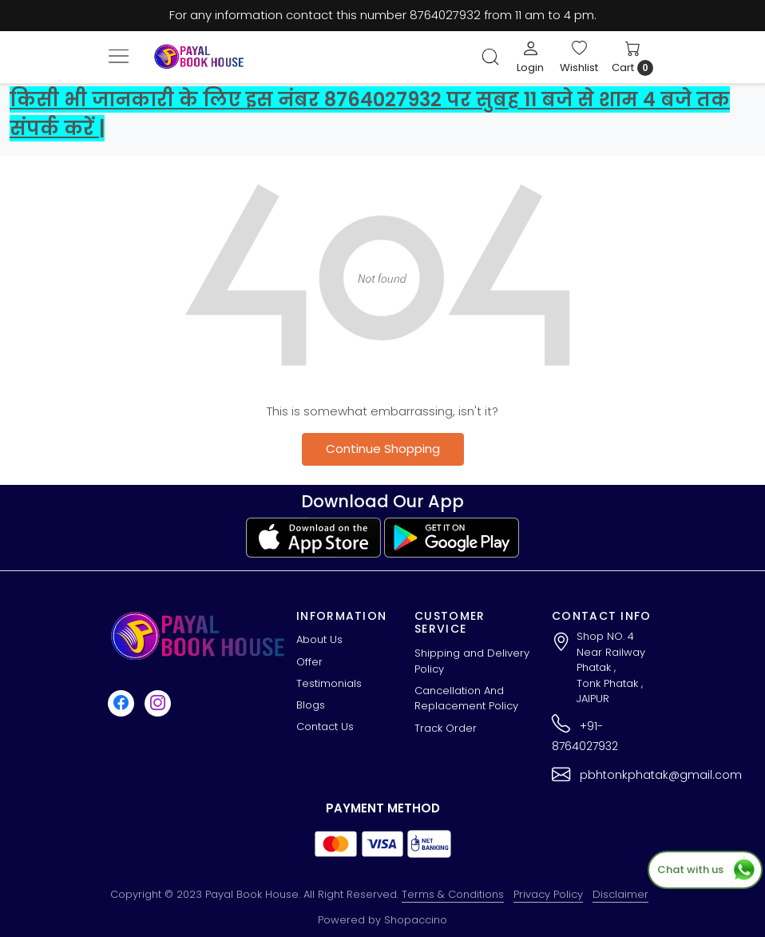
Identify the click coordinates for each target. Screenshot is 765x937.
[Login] (530, 57)
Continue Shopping (383, 448)
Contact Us (325, 726)
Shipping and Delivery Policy (471, 661)
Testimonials (329, 683)
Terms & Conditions (453, 894)
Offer (309, 661)
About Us (319, 639)
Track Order (445, 728)
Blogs (310, 705)
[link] (490, 56)
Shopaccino (415, 919)
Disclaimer (620, 894)
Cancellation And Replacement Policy (466, 698)
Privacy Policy (548, 894)
